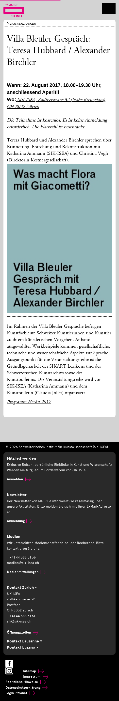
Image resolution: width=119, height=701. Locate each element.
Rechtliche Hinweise (25, 682)
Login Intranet (20, 693)
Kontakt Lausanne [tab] (24, 641)
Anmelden (19, 479)
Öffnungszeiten (22, 632)
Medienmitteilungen (26, 572)
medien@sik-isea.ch (23, 563)
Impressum (35, 676)
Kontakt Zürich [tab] (22, 587)
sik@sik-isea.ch (19, 621)
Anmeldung (19, 521)
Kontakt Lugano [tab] (22, 647)
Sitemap (33, 671)
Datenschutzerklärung (26, 687)
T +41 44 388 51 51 (21, 616)
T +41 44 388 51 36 (21, 557)
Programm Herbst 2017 (29, 402)
